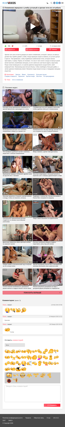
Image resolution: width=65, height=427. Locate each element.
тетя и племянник (17, 80)
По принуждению (48, 76)
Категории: (10, 74)
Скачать (54, 49)
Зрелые (17, 74)
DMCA (10, 420)
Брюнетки (21, 76)
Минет (24, 74)
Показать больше (32, 293)
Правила (28, 418)
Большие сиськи (41, 74)
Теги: (8, 80)
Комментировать (34, 49)
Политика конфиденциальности (13, 418)
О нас (48, 418)
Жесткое (39, 76)
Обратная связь (39, 418)
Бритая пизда (30, 76)
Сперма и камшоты (11, 76)
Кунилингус (31, 74)
